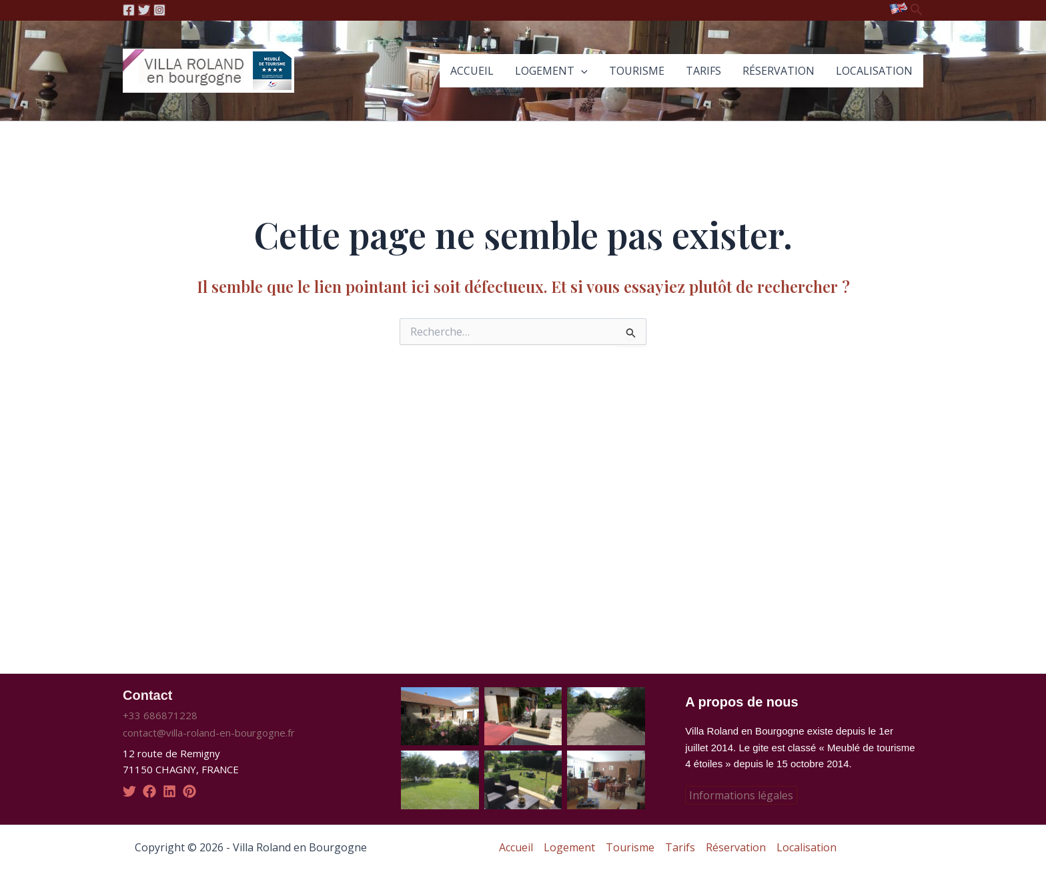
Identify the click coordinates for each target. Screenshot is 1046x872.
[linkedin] (169, 791)
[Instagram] (159, 10)
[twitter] (129, 791)
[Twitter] (144, 10)
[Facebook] (129, 10)
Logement (551, 70)
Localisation (874, 70)
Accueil (472, 70)
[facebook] (149, 791)
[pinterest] (189, 791)
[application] (581, 70)
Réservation (778, 70)
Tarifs (703, 70)
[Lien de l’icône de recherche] (916, 10)
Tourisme (636, 70)
